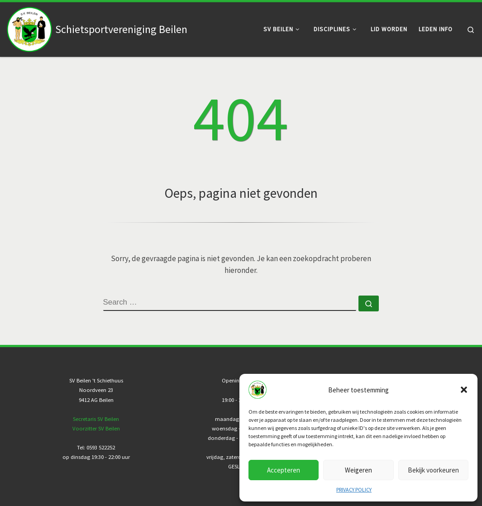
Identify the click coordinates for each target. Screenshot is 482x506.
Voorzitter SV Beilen (96, 428)
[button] (463, 389)
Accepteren (283, 470)
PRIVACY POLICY (354, 489)
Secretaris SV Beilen (96, 418)
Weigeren (358, 470)
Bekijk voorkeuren (433, 470)
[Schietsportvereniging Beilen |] (29, 27)
